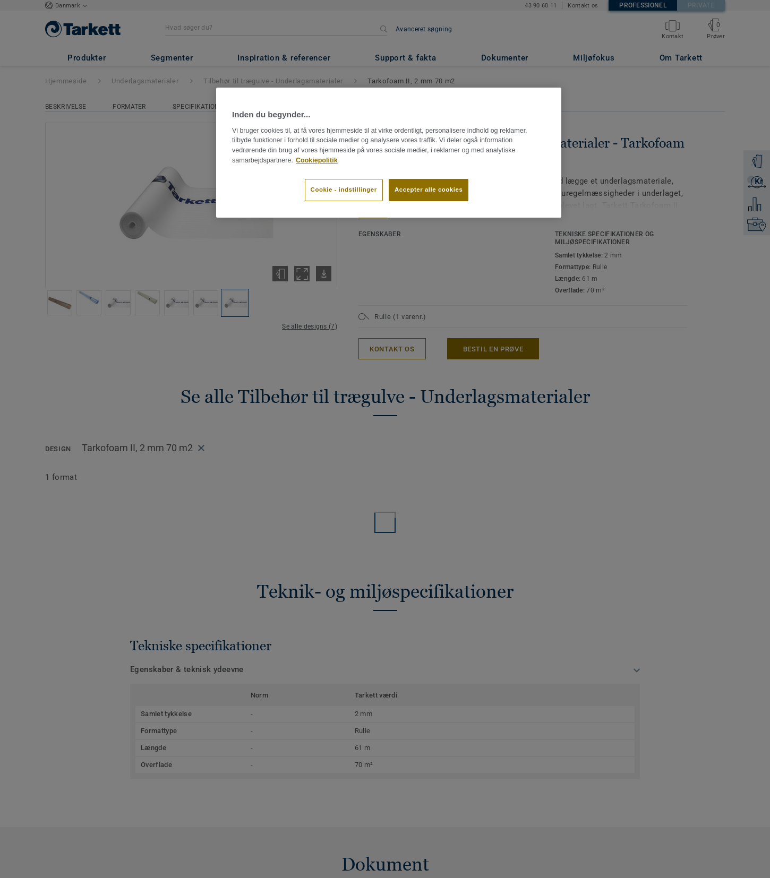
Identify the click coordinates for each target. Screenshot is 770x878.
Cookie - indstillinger (344, 189)
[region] (388, 152)
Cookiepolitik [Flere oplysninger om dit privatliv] (317, 160)
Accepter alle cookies (429, 189)
